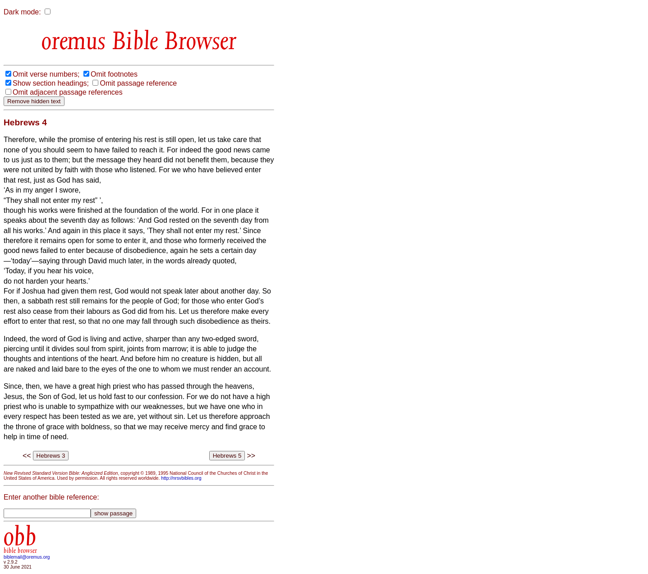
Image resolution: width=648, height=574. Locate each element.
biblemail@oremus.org (27, 557)
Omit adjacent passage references (68, 92)
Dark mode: (22, 12)
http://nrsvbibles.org (181, 478)
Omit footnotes (114, 74)
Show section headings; (51, 83)
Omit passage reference (138, 83)
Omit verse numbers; (46, 74)
